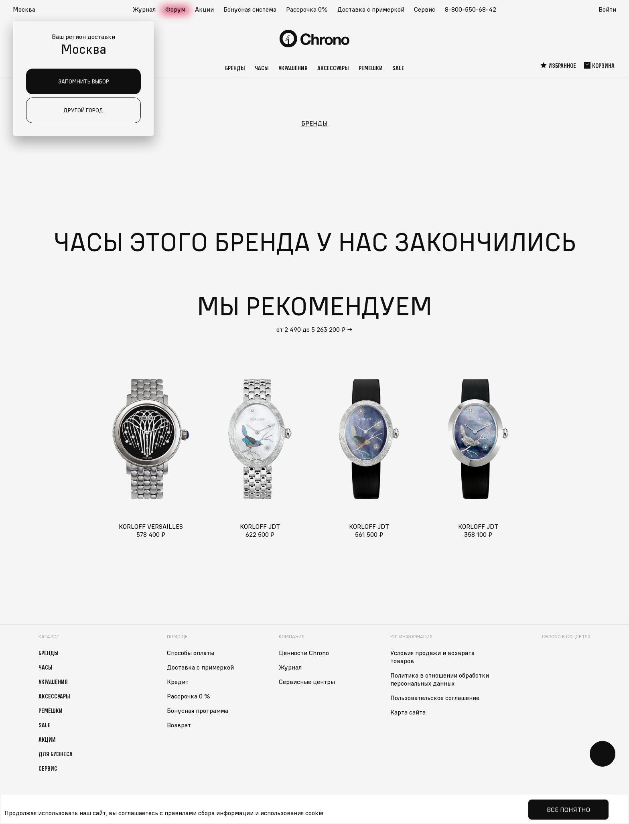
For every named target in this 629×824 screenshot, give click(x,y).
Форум (175, 9)
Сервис (424, 9)
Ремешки (371, 68)
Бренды (235, 68)
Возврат (179, 725)
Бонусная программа (197, 710)
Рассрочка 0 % (188, 696)
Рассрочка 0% (307, 9)
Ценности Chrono (304, 653)
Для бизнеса (56, 754)
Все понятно (568, 810)
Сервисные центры (307, 682)
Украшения (293, 68)
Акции (204, 9)
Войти (607, 9)
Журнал (144, 9)
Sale (398, 68)
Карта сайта (408, 712)
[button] (28, 9)
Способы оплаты (190, 653)
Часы (262, 68)
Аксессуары (333, 68)
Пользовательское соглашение (434, 698)
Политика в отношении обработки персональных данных (439, 679)
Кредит (178, 682)
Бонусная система (249, 9)
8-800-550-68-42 (470, 9)
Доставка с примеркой (370, 9)
